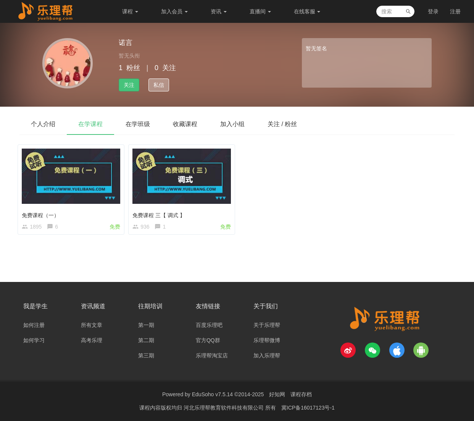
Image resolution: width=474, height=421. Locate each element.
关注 (129, 85)
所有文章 (91, 325)
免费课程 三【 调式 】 (160, 213)
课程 (130, 11)
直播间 (260, 11)
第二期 (146, 340)
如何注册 (34, 325)
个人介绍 (43, 124)
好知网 (277, 394)
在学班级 (138, 124)
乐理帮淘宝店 (212, 355)
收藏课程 (185, 124)
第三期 (146, 355)
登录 (433, 11)
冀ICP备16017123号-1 (308, 408)
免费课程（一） (42, 213)
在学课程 (90, 124)
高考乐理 (91, 340)
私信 (158, 85)
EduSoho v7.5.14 (212, 394)
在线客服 (307, 11)
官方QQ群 (208, 340)
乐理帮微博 (266, 340)
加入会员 (174, 11)
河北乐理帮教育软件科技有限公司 (224, 408)
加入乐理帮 (266, 355)
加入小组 (232, 124)
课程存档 (301, 394)
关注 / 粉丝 (282, 124)
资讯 (219, 11)
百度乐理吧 (209, 325)
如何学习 (34, 340)
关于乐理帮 (266, 325)
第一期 (146, 325)
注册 (455, 11)
